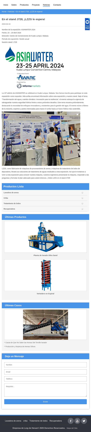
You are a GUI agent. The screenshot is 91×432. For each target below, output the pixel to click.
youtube (77, 419)
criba (25, 421)
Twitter (84, 419)
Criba (6, 198)
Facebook (71, 419)
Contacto (57, 5)
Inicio (6, 5)
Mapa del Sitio (72, 428)
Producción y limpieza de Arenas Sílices (20, 346)
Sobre (14, 5)
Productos (24, 5)
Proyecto (36, 5)
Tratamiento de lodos (12, 203)
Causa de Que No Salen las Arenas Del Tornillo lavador (26, 342)
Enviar (45, 402)
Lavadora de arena (11, 193)
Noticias (46, 5)
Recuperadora (9, 209)
